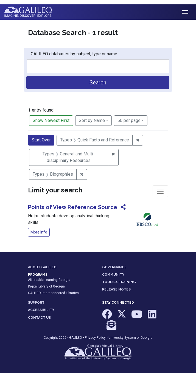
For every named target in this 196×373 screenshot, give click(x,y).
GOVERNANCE (114, 267)
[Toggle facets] (160, 191)
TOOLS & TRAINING (119, 282)
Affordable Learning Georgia (49, 280)
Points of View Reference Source (72, 207)
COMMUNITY (113, 275)
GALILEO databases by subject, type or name (74, 53)
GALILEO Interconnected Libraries (53, 293)
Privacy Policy (95, 338)
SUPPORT (36, 302)
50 (129, 120)
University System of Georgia (130, 338)
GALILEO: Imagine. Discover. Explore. (32, 12)
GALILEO (75, 338)
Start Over (41, 140)
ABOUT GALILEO (42, 267)
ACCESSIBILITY (41, 310)
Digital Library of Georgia (46, 286)
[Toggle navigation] (185, 12)
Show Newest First (51, 120)
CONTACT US (39, 318)
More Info (38, 232)
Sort (92, 120)
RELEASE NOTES (116, 289)
